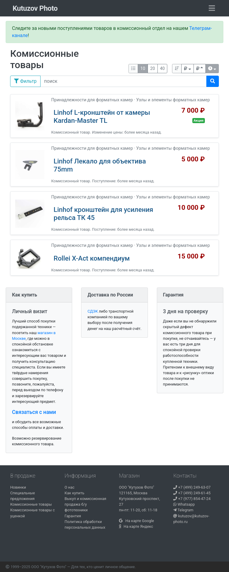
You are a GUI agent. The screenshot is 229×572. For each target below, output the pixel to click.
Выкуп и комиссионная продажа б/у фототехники (85, 504)
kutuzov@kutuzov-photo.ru (191, 519)
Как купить (74, 493)
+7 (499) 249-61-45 (192, 493)
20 (152, 68)
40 (162, 68)
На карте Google (136, 521)
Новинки (18, 487)
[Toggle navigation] (212, 8)
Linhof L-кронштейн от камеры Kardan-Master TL (102, 116)
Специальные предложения (22, 496)
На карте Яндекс (136, 526)
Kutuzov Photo (35, 8)
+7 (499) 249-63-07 (192, 487)
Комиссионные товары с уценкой (32, 513)
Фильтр (25, 81)
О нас (70, 487)
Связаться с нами (34, 412)
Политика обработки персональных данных (85, 524)
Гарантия (73, 516)
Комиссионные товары (31, 504)
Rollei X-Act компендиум (92, 258)
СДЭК (92, 311)
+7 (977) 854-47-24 (192, 498)
